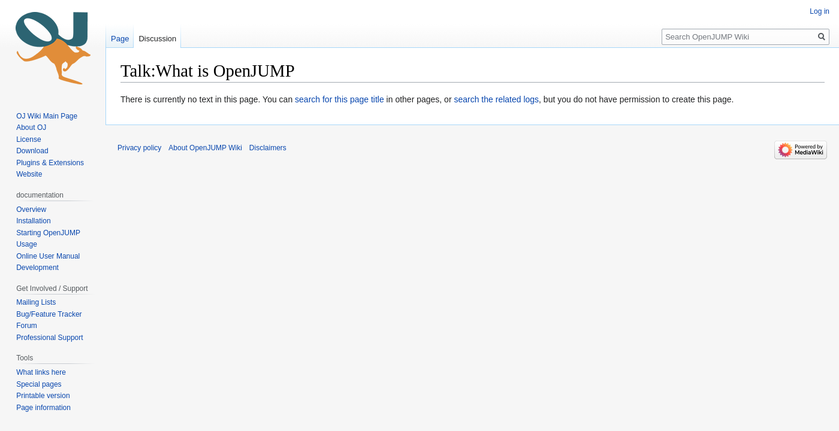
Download (33, 151)
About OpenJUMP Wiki (205, 148)
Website (29, 174)
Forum (26, 325)
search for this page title (339, 99)
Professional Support (49, 337)
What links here (41, 372)
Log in (819, 11)
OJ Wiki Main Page (46, 116)
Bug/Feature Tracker (49, 314)
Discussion (157, 38)
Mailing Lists (36, 302)
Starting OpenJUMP (48, 233)
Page (120, 38)
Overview (31, 209)
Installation (33, 221)
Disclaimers (267, 148)
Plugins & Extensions (50, 163)
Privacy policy (139, 148)
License (29, 139)
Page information (43, 407)
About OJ (31, 127)
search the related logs (496, 99)
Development (37, 267)
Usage (26, 244)
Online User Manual (48, 256)
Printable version (43, 395)
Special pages (38, 384)
